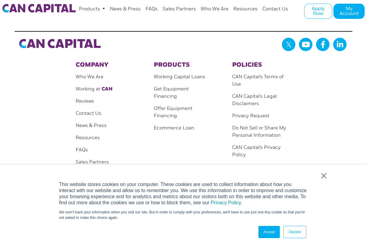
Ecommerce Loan (174, 128)
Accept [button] (269, 232)
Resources (245, 9)
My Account (349, 11)
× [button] (323, 175)
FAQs (152, 9)
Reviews (85, 101)
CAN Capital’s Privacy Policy (256, 151)
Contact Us (275, 9)
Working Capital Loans (179, 77)
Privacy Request (250, 116)
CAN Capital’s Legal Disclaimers (254, 100)
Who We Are (214, 9)
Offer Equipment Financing (173, 112)
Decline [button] (295, 232)
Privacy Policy (226, 202)
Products (90, 9)
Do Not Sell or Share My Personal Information (259, 131)
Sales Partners (179, 9)
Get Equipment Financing (171, 92)
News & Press (125, 9)
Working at (94, 89)
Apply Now (318, 11)
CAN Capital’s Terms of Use (258, 80)
